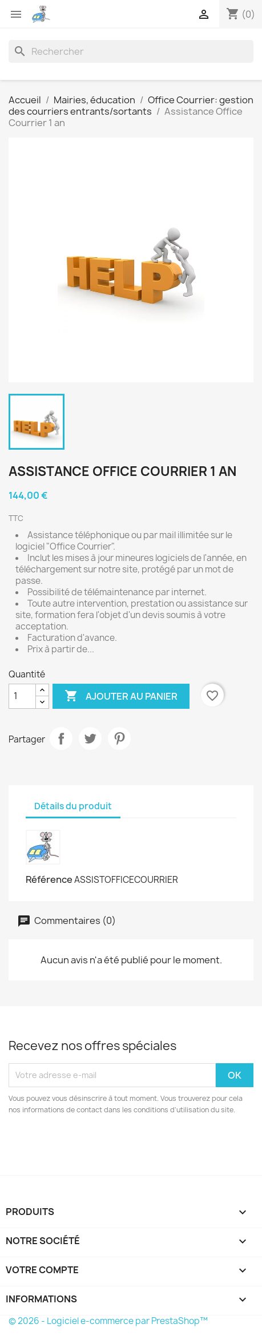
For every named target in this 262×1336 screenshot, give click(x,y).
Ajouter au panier (121, 696)
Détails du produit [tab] (73, 806)
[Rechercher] (131, 51)
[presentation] (104, 1147)
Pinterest (119, 738)
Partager (61, 738)
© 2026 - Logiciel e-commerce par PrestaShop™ (108, 1321)
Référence (49, 879)
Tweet (90, 738)
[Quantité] (22, 696)
